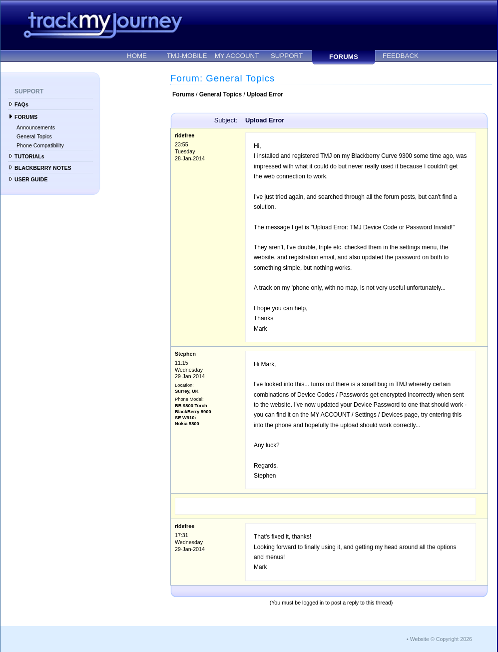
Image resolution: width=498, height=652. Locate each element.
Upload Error (265, 94)
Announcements (35, 127)
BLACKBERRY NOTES (42, 168)
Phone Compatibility (40, 145)
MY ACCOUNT (237, 55)
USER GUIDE (30, 179)
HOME (137, 55)
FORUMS (343, 56)
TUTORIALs (29, 156)
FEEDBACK (401, 55)
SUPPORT (287, 55)
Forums (183, 94)
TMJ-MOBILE (187, 55)
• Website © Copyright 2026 (439, 639)
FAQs (21, 104)
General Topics (34, 136)
